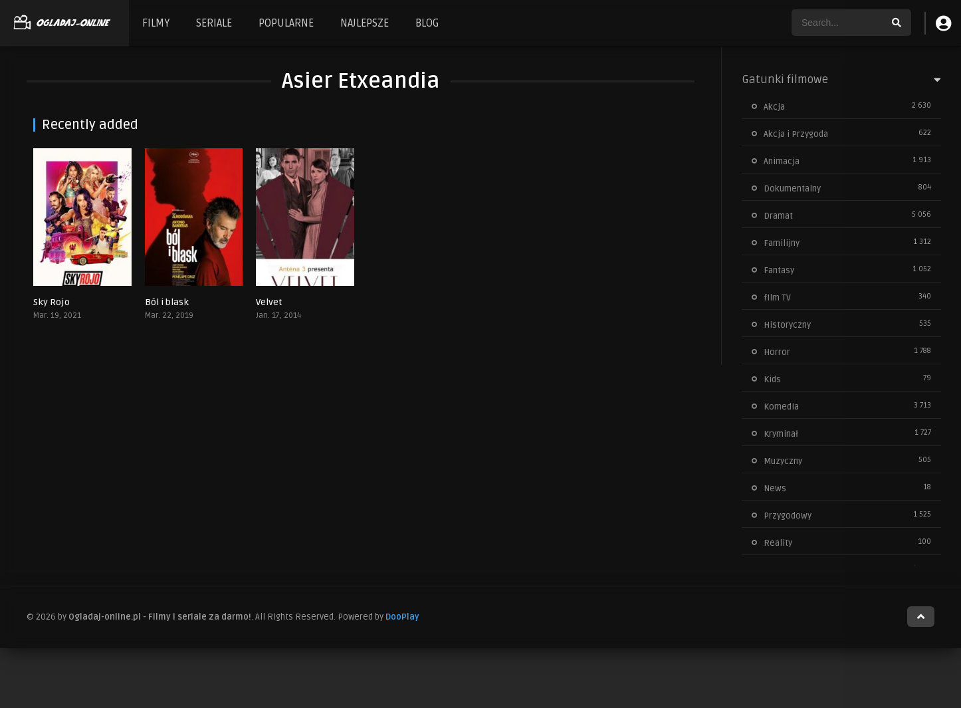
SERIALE (214, 23)
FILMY (155, 23)
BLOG (427, 23)
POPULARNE (286, 23)
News (775, 488)
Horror (777, 352)
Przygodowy (787, 516)
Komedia (781, 407)
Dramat (778, 216)
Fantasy (779, 270)
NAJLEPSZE (364, 23)
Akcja (774, 107)
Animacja (782, 161)
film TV (777, 298)
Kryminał (781, 434)
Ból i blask (167, 302)
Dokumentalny (792, 188)
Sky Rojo (51, 302)
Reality (778, 543)
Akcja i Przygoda (796, 134)
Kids (772, 379)
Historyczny (787, 325)
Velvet (269, 302)
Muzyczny (783, 461)
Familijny (782, 243)
